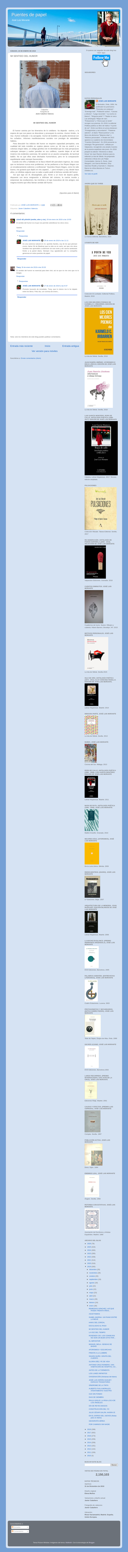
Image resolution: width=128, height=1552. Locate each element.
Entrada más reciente (21, 346)
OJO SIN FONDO (95, 1394)
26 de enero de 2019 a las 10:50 (59, 219)
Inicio (47, 346)
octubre (92, 1276)
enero (91, 1306)
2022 (89, 1257)
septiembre (93, 1279)
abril (91, 1296)
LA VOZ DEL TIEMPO (97, 1332)
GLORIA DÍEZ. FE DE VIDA (99, 1361)
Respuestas (23, 236)
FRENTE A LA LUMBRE (98, 1353)
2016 (89, 1436)
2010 (89, 1456)
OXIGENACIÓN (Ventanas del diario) (103, 1377)
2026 (89, 1244)
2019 (89, 1267)
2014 (89, 1442)
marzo (91, 1299)
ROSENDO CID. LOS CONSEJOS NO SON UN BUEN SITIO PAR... (102, 1337)
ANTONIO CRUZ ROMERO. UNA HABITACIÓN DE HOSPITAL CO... (103, 1366)
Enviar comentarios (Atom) (31, 358)
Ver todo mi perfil (91, 174)
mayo (91, 1293)
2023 (89, 1253)
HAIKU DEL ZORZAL (97, 1322)
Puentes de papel (29, 14)
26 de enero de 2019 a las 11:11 (56, 240)
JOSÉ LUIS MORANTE (31, 240)
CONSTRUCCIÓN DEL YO (99, 1409)
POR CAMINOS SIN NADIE (99, 1424)
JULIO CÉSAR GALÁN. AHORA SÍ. (102, 1412)
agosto (92, 1283)
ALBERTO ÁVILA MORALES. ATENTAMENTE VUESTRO (100, 1389)
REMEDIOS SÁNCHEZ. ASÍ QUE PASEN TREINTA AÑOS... (101, 1310)
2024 (89, 1250)
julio (91, 1286)
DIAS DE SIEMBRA (96, 1397)
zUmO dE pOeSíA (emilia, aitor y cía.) (31, 219)
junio (91, 1289)
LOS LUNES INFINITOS (98, 1373)
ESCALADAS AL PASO (97, 1326)
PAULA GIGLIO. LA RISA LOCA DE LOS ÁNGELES (102, 1401)
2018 (89, 1429)
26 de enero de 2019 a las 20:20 (34, 267)
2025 (89, 1247)
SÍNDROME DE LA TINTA (98, 1385)
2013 (89, 1446)
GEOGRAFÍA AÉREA (97, 1421)
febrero (92, 1302)
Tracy (18, 267)
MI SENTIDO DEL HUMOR (99, 1329)
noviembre (93, 1273)
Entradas (16, 1527)
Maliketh (69, 1542)
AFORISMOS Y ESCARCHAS (100, 1350)
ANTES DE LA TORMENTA (99, 1370)
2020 (89, 1263)
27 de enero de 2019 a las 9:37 (56, 286)
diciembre (93, 1269)
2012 (89, 1449)
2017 (89, 1433)
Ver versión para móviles (45, 351)
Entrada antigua (70, 346)
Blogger (91, 1542)
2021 (89, 1260)
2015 (89, 1439)
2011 (89, 1452)
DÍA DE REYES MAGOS (98, 1406)
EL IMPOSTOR (94, 1341)
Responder (20, 231)
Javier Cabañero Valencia (28, 208)
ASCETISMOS (94, 1314)
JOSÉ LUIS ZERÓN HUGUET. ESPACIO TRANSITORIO (100, 1381)
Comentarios (17, 1531)
